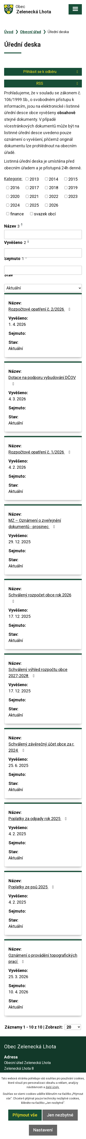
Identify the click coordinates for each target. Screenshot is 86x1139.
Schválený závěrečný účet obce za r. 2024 (41, 747)
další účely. (52, 1087)
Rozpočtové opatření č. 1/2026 (40, 452)
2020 (14, 196)
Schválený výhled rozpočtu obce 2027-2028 (37, 672)
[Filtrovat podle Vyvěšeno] (43, 252)
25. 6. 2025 (18, 765)
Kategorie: (13, 178)
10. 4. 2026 (18, 991)
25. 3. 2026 (18, 976)
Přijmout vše (25, 1115)
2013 (34, 178)
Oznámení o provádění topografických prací (42, 958)
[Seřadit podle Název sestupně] (22, 226)
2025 (34, 205)
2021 (34, 196)
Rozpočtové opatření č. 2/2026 (40, 309)
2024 (14, 205)
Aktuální (15, 348)
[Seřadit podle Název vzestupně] (22, 224)
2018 (53, 187)
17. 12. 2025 (19, 616)
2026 (53, 205)
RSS (58, 83)
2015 (73, 178)
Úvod (8, 32)
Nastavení (43, 1130)
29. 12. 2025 (19, 541)
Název (11, 226)
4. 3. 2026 (17, 398)
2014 (53, 178)
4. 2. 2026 (17, 467)
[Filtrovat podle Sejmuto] (43, 270)
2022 (53, 196)
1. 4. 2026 (17, 324)
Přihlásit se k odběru (51, 71)
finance (17, 213)
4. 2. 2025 (17, 833)
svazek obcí (45, 213)
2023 (73, 196)
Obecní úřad (30, 32)
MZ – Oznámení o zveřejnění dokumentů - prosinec (34, 523)
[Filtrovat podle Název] (43, 234)
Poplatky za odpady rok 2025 (38, 818)
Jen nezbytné (60, 1115)
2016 (14, 187)
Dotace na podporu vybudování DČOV (42, 380)
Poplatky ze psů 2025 (32, 887)
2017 (34, 187)
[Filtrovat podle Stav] (43, 288)
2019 (73, 187)
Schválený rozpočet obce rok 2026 (39, 598)
